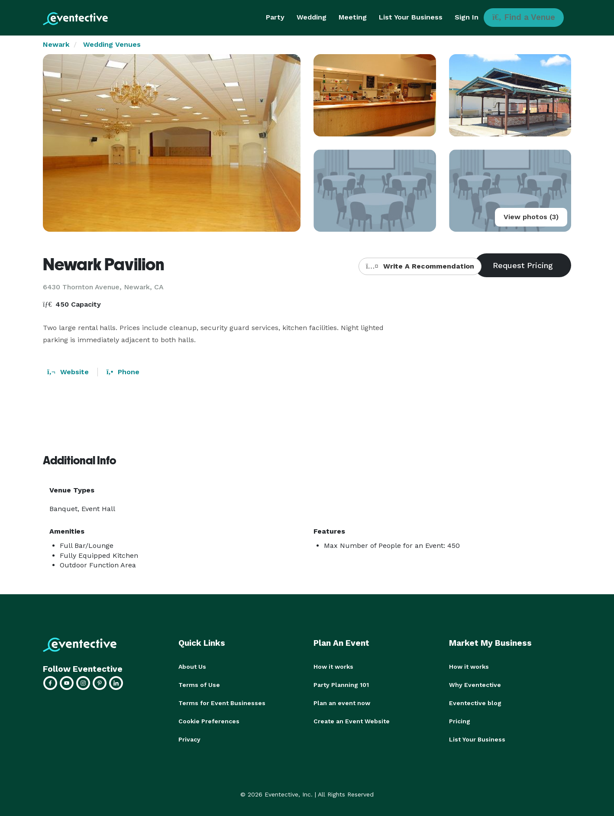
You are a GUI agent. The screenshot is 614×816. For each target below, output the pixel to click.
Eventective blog (475, 702)
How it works (333, 666)
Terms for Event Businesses (221, 702)
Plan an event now (341, 702)
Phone (123, 372)
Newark (56, 44)
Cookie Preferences (208, 721)
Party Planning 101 (341, 684)
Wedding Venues (112, 44)
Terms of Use (199, 684)
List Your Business (411, 17)
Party (275, 17)
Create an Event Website (351, 721)
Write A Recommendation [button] (420, 266)
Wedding (311, 17)
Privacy (189, 739)
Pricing (459, 721)
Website (68, 372)
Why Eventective (475, 684)
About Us (192, 666)
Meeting (353, 17)
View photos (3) (531, 217)
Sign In (466, 17)
